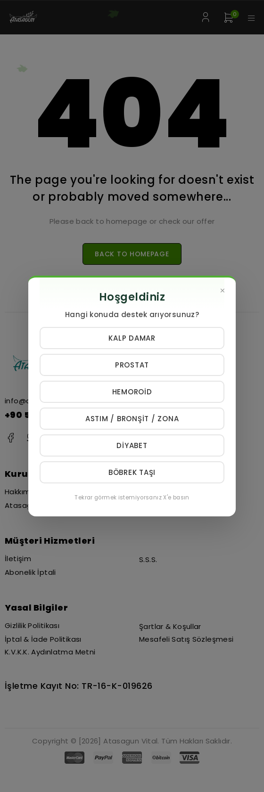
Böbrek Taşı (132, 472)
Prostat (132, 365)
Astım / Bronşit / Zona (132, 419)
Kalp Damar (132, 338)
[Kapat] (222, 290)
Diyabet (131, 445)
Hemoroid (132, 392)
